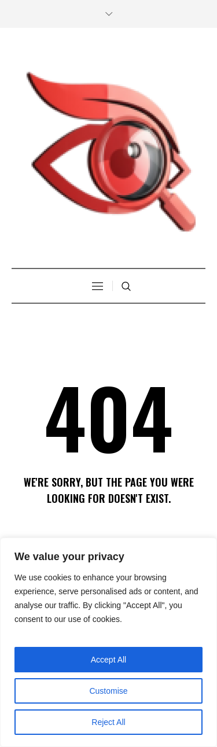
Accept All (108, 659)
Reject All (108, 722)
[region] (108, 642)
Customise (108, 691)
